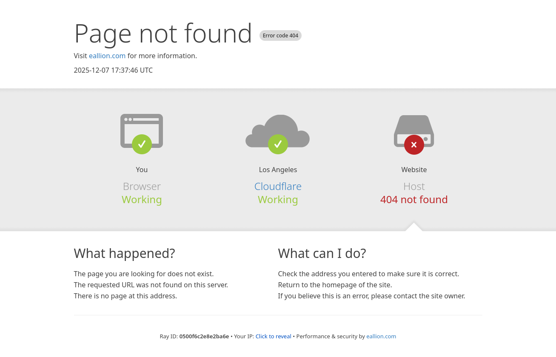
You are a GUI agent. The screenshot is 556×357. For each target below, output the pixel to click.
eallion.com (107, 55)
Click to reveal (273, 336)
